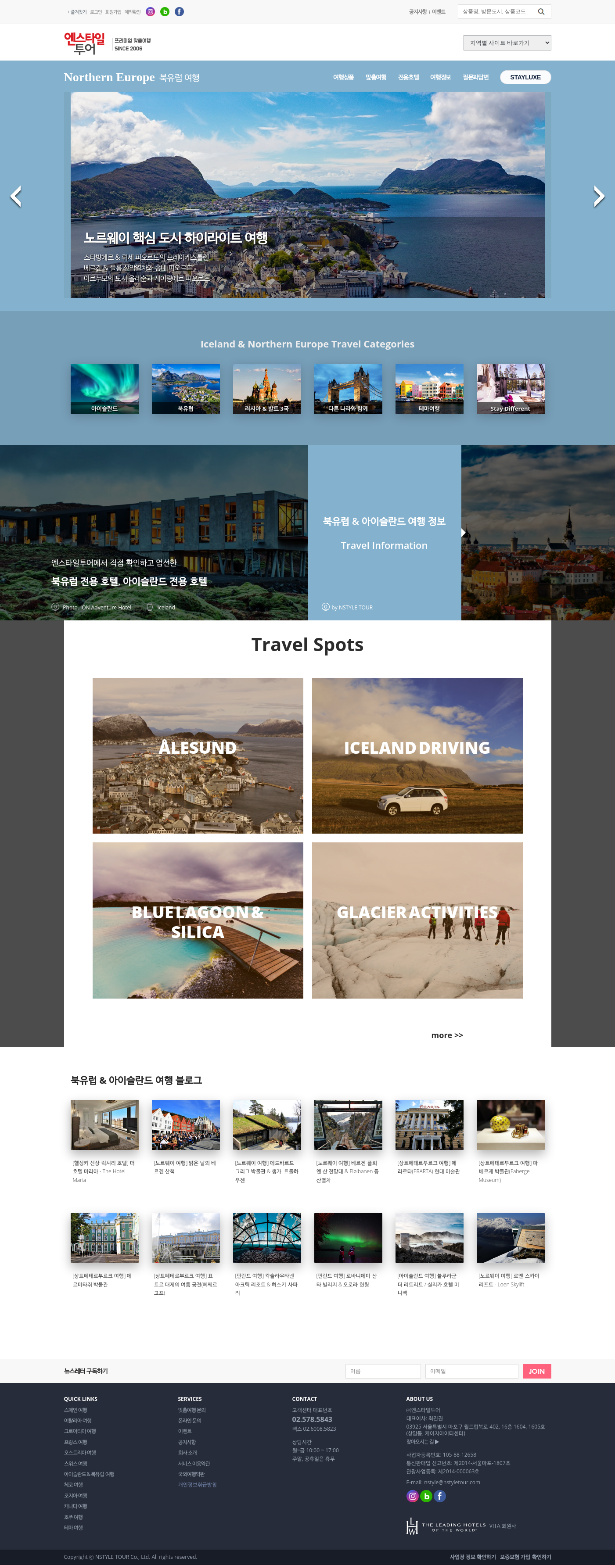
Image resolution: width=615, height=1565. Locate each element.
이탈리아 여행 (77, 1421)
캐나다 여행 (75, 1506)
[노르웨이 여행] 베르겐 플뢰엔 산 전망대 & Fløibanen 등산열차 (347, 1171)
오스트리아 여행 (80, 1453)
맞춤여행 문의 (191, 1410)
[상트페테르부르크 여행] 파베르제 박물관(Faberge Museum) (508, 1171)
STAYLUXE (526, 77)
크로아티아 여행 (80, 1431)
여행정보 (440, 77)
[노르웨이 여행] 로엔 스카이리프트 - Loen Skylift (509, 1280)
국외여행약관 (191, 1474)
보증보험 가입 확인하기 (525, 1557)
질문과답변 (475, 77)
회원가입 (113, 11)
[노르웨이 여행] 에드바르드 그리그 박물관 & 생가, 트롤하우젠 (267, 1171)
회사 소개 (187, 1453)
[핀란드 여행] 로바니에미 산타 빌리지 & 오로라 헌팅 (346, 1280)
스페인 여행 (75, 1410)
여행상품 (343, 77)
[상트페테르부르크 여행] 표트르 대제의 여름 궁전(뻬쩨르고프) (186, 1284)
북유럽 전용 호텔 (84, 581)
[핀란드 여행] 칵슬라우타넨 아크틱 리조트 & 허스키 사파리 (266, 1284)
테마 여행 (73, 1528)
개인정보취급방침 (197, 1485)
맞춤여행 (376, 77)
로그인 (96, 11)
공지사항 (418, 11)
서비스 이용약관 (194, 1464)
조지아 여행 (75, 1496)
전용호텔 (408, 77)
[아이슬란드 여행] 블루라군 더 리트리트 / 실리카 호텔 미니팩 (429, 1284)
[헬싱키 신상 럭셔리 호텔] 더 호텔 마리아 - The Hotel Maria (104, 1171)
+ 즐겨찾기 (77, 11)
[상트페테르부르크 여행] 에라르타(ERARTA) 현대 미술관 (429, 1167)
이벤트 (438, 11)
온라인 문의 (189, 1421)
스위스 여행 (75, 1464)
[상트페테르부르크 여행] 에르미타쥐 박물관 (102, 1280)
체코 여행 (73, 1485)
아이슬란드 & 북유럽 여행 (89, 1474)
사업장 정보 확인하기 (473, 1557)
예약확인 (132, 11)
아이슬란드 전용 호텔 (165, 581)
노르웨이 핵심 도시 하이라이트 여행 (176, 238)
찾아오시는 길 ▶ (422, 1442)
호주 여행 (73, 1517)
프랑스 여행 (75, 1442)
